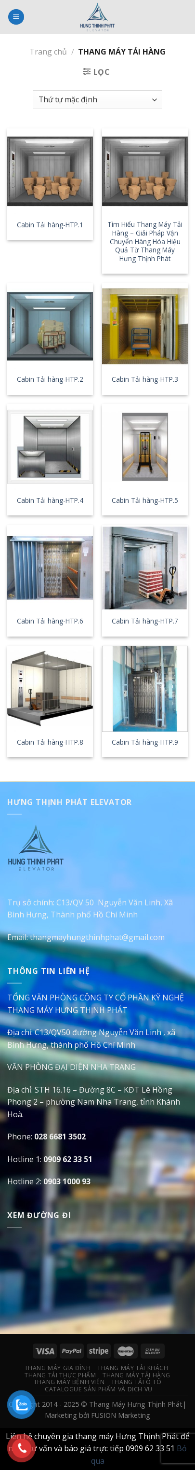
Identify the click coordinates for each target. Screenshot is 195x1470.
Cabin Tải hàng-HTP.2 (50, 379)
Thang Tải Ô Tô (136, 1382)
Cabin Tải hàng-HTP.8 (50, 742)
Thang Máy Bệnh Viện (69, 1382)
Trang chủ (48, 51)
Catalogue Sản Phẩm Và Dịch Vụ (99, 1389)
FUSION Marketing (120, 1415)
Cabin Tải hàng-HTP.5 (145, 500)
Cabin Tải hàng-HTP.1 (50, 225)
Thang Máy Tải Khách (133, 1368)
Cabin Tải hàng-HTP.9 (145, 742)
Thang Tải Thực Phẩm (60, 1375)
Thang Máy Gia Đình (58, 1368)
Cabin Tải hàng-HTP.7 (145, 621)
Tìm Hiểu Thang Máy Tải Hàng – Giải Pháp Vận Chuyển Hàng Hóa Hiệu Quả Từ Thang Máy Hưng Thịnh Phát (144, 241)
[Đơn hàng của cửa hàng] (97, 99)
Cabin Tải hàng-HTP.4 (50, 500)
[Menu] (16, 17)
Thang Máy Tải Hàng (136, 1375)
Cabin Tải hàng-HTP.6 (50, 621)
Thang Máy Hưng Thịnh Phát (135, 1404)
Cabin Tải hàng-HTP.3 (145, 379)
